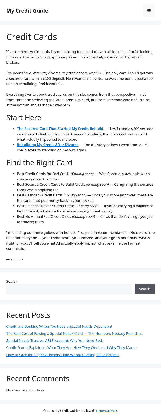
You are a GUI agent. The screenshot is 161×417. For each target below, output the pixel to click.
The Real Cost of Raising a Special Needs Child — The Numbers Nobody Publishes (74, 333)
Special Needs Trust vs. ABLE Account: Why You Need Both (54, 340)
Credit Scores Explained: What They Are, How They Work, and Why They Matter (71, 347)
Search (12, 281)
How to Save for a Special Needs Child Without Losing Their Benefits (62, 354)
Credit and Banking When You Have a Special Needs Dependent (59, 326)
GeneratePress (107, 410)
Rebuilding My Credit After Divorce (47, 144)
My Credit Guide (27, 10)
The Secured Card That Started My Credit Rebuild (60, 128)
